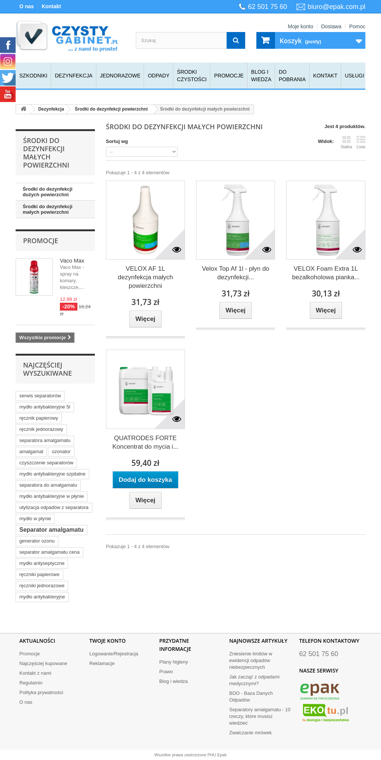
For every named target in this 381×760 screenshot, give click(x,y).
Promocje (228, 76)
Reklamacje (102, 663)
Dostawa (331, 26)
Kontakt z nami (35, 673)
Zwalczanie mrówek (250, 732)
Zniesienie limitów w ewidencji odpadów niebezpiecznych (250, 660)
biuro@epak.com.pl (336, 6)
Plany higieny (173, 662)
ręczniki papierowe (39, 574)
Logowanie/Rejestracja (113, 653)
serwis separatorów (40, 395)
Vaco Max (72, 260)
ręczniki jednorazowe (41, 585)
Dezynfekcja (73, 76)
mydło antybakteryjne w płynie (51, 496)
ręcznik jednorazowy (41, 429)
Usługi (354, 76)
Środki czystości (192, 75)
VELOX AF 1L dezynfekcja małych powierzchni (145, 277)
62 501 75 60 (267, 6)
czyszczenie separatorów (46, 462)
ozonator (61, 451)
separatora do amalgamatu (48, 485)
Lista (360, 142)
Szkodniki (33, 76)
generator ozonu (37, 541)
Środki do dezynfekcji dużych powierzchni (48, 191)
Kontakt (51, 6)
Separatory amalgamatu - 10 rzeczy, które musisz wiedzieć (260, 716)
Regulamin (30, 683)
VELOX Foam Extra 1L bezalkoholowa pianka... (325, 273)
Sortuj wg (117, 141)
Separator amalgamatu (51, 530)
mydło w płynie (35, 518)
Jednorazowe (120, 76)
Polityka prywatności (41, 692)
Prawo (166, 671)
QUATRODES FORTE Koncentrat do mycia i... (145, 442)
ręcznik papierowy (38, 418)
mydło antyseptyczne (41, 563)
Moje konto (300, 26)
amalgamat (31, 451)
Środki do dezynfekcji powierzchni (111, 109)
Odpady (158, 76)
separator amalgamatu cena (49, 552)
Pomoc (357, 26)
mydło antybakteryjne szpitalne (52, 474)
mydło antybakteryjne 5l (44, 407)
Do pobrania (292, 75)
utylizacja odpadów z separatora (54, 507)
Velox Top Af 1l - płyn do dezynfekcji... (235, 273)
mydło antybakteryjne (42, 597)
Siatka (346, 142)
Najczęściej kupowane (43, 663)
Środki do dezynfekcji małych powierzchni (48, 209)
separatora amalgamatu (44, 440)
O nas (26, 6)
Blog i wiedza (261, 75)
